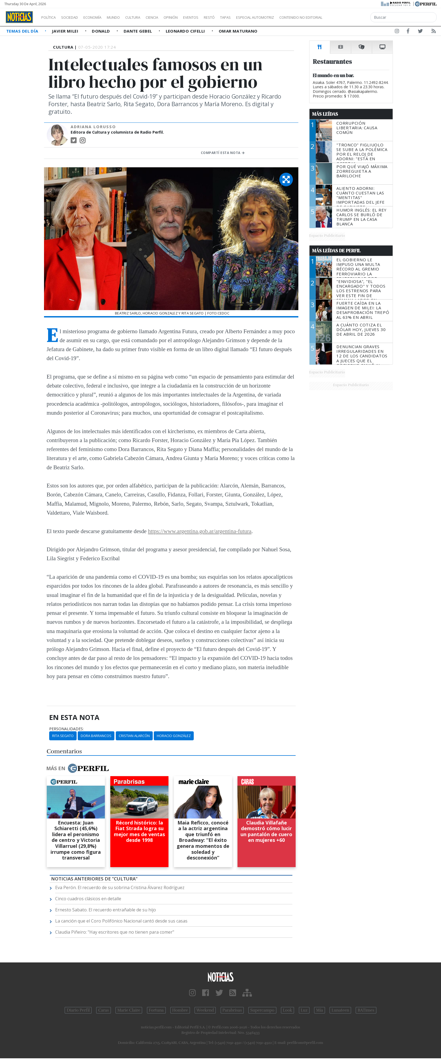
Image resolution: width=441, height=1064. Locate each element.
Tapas (256, 17)
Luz (304, 1010)
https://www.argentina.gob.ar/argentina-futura (200, 531)
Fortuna (156, 1010)
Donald (101, 31)
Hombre (180, 1010)
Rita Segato (63, 735)
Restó (238, 17)
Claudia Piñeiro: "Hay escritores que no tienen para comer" (114, 932)
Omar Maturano (238, 31)
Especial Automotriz (291, 17)
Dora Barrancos (96, 735)
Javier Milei (66, 31)
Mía (319, 1010)
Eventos (216, 17)
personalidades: (66, 728)
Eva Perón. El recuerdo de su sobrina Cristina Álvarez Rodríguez (119, 887)
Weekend (205, 1010)
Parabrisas (232, 1010)
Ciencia (171, 17)
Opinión (193, 17)
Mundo (126, 17)
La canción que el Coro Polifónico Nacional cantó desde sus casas (121, 921)
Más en (77, 768)
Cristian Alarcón (134, 735)
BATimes (366, 1010)
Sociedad (75, 17)
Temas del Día (22, 31)
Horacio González (174, 735)
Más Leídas (325, 114)
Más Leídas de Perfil (336, 250)
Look (287, 1010)
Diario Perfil (78, 1010)
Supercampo (262, 1010)
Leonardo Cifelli (186, 31)
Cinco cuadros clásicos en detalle (88, 899)
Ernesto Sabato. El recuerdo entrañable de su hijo (105, 910)
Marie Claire (128, 1010)
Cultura (148, 17)
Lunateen (340, 1010)
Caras (103, 1010)
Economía (101, 17)
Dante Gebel (138, 31)
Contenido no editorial (347, 17)
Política (50, 17)
